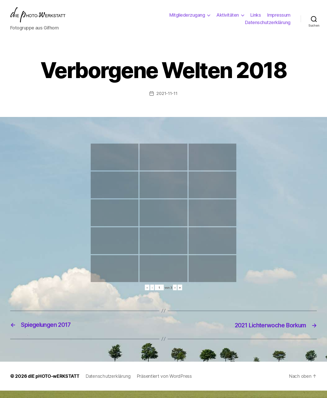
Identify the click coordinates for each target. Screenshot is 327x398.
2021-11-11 (166, 101)
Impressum (278, 18)
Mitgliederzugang (187, 18)
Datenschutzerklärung (267, 26)
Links (255, 18)
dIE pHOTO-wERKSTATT (54, 383)
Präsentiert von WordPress (166, 383)
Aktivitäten (227, 18)
